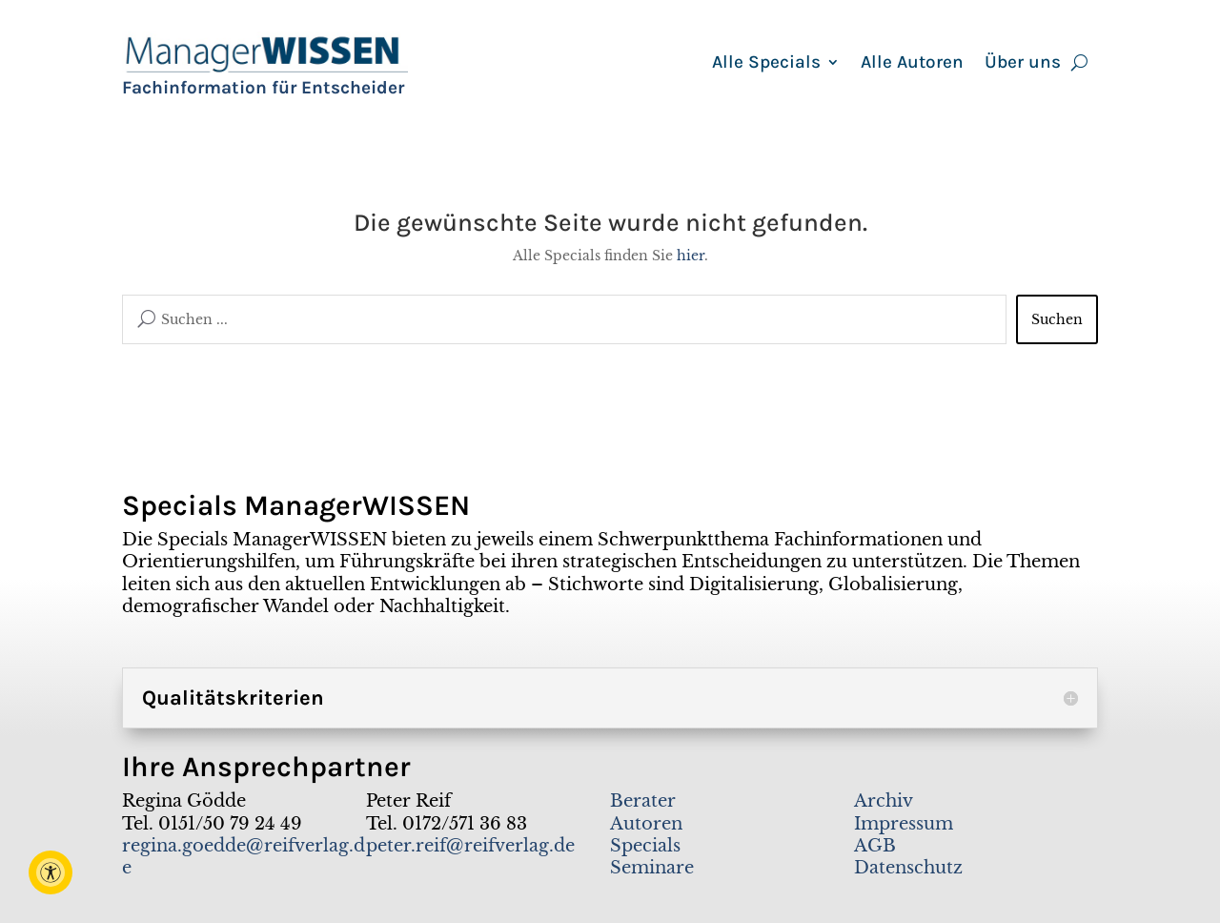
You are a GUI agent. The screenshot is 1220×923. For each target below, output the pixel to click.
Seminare (652, 867)
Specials (645, 845)
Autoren (646, 823)
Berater (643, 800)
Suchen (1057, 319)
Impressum (903, 823)
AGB (875, 845)
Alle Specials (766, 63)
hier (690, 255)
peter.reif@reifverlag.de (470, 845)
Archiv (883, 800)
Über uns (1023, 63)
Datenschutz (908, 867)
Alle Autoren (912, 63)
